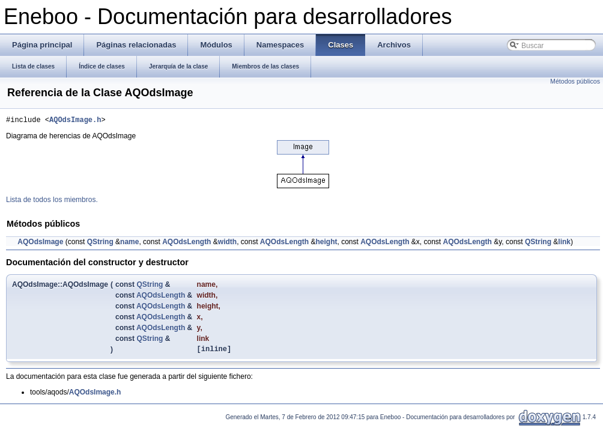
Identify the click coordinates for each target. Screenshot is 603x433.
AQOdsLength (186, 243)
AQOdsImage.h (75, 121)
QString (100, 243)
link (564, 243)
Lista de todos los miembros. (52, 201)
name (129, 243)
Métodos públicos (575, 81)
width (227, 243)
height (326, 243)
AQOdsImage (40, 243)
